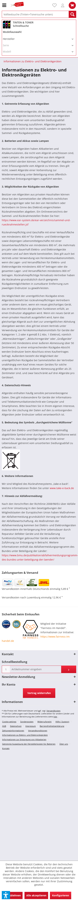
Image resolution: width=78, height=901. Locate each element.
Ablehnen (15, 895)
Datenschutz (15, 726)
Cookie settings (9, 721)
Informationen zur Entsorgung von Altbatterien (24, 739)
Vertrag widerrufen (39, 693)
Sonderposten (26, 721)
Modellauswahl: (12, 32)
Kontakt (5, 748)
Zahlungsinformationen (13, 730)
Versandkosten (53, 710)
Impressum (30, 726)
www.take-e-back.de (62, 488)
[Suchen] (72, 14)
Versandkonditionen (37, 730)
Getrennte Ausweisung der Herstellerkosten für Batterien (28, 744)
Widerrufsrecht (44, 721)
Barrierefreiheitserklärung (52, 726)
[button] (6, 895)
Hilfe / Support (62, 721)
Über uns (63, 744)
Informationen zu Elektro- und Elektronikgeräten (25, 735)
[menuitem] (5, 5)
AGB (4, 726)
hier (55, 716)
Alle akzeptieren (36, 895)
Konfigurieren (60, 895)
